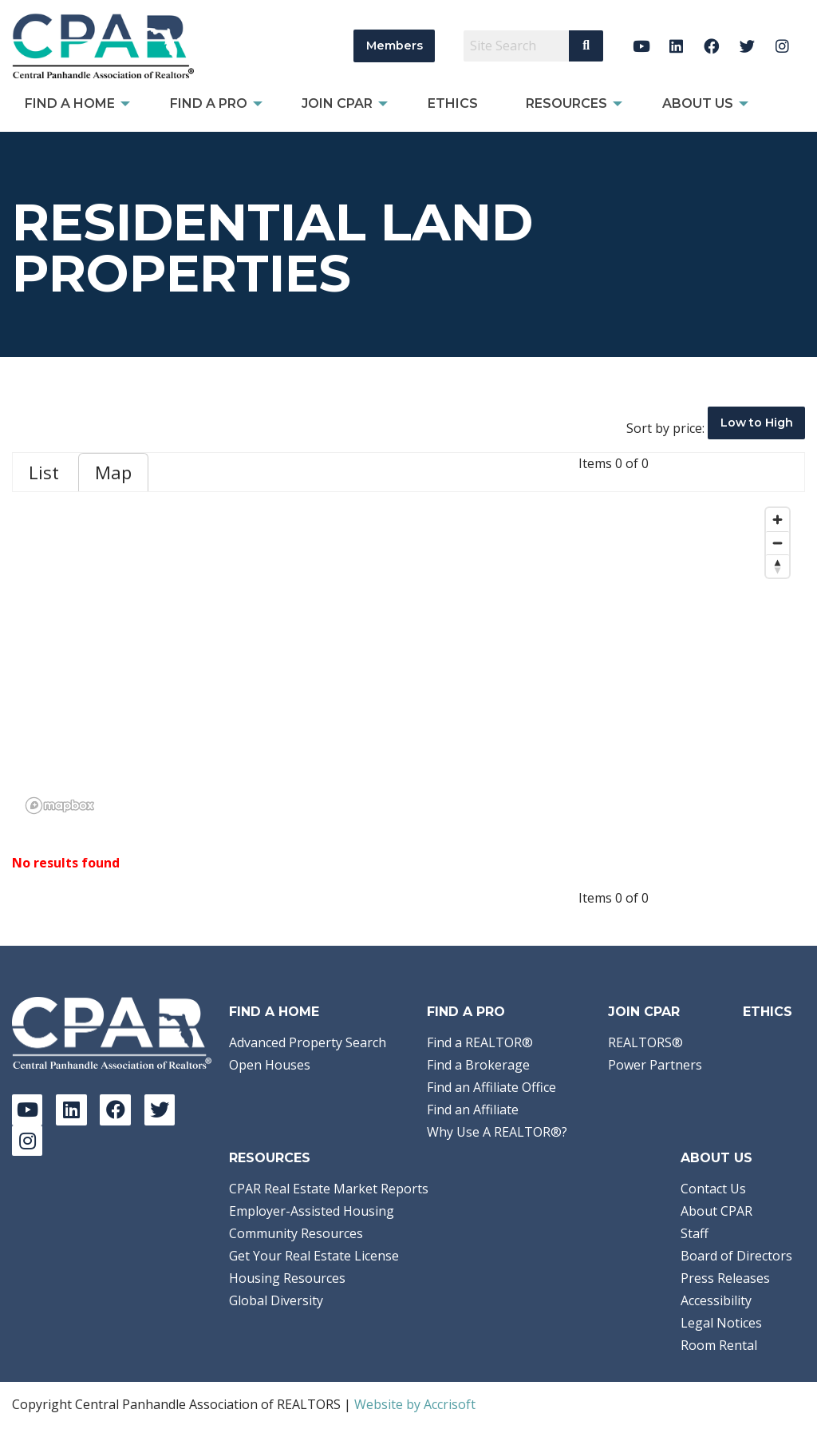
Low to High (756, 422)
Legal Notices (721, 1323)
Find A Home (274, 1011)
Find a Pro (466, 1011)
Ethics (767, 1011)
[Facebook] (712, 46)
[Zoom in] (777, 519)
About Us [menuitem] (697, 103)
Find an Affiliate (473, 1109)
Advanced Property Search (307, 1042)
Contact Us (713, 1188)
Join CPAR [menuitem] (337, 103)
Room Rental (719, 1345)
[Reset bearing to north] (777, 566)
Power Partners (655, 1065)
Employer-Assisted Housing (311, 1211)
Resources (269, 1157)
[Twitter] (747, 46)
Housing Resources (287, 1278)
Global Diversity (276, 1300)
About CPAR (716, 1211)
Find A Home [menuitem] (70, 103)
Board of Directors (736, 1255)
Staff (694, 1233)
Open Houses (269, 1065)
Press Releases (725, 1278)
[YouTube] (641, 46)
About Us (716, 1157)
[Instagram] (782, 46)
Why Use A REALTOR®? (497, 1132)
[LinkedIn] (676, 46)
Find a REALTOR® (480, 1042)
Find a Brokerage (478, 1065)
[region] (408, 660)
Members (394, 45)
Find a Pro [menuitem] (208, 103)
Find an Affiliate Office (491, 1087)
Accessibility (716, 1300)
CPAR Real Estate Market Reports (328, 1188)
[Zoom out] (777, 542)
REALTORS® (645, 1042)
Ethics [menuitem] (453, 103)
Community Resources (296, 1233)
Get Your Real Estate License (314, 1255)
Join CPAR (644, 1011)
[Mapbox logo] (60, 805)
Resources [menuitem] (566, 103)
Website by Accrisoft (415, 1404)
